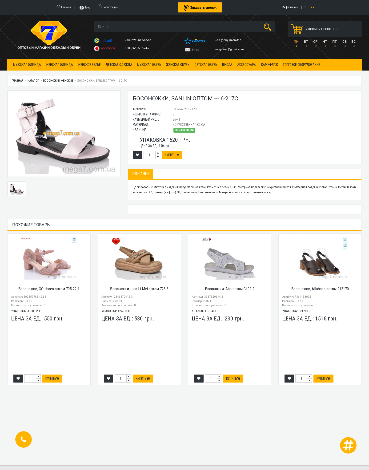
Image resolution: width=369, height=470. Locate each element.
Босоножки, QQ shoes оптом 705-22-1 (49, 288)
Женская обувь (177, 65)
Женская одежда (59, 65)
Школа (227, 65)
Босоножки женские (58, 80)
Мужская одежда (27, 65)
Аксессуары (246, 65)
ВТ (306, 41)
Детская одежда (119, 65)
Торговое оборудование (301, 65)
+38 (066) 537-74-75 (138, 48)
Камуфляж (269, 65)
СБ (344, 41)
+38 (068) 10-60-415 (228, 40)
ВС (353, 41)
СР (315, 41)
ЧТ (325, 41)
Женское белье (89, 65)
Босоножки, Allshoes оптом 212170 (320, 288)
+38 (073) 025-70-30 (138, 40)
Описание (140, 173)
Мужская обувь (149, 65)
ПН (296, 41)
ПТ (334, 41)
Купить (172, 155)
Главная (17, 80)
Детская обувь (205, 65)
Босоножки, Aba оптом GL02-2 (229, 288)
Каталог (33, 80)
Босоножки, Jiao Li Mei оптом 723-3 (139, 288)
